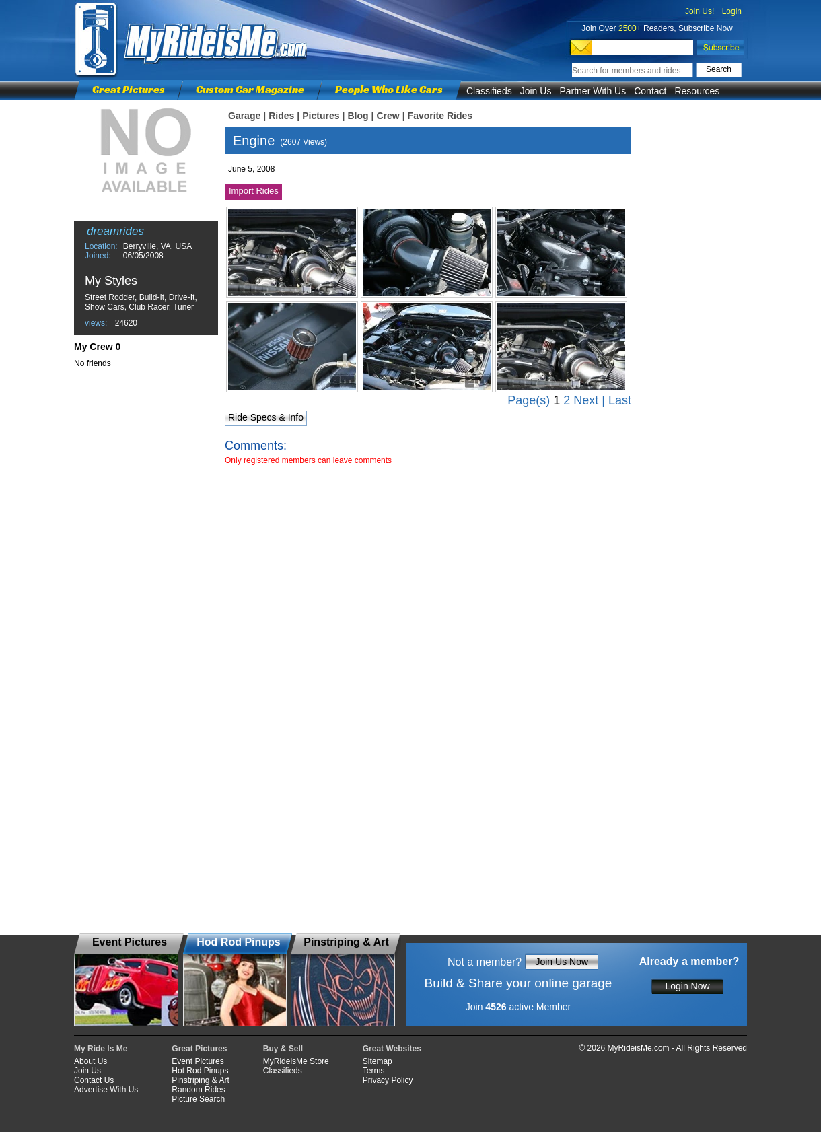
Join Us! (699, 11)
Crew (387, 115)
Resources (696, 90)
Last (619, 400)
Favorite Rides (440, 115)
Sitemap (377, 1061)
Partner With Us (592, 90)
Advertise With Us (106, 1089)
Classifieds (489, 90)
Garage (244, 115)
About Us (90, 1061)
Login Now (687, 986)
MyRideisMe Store (296, 1061)
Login (732, 11)
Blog (357, 115)
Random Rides (198, 1089)
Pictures (320, 115)
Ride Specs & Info (266, 417)
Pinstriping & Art (200, 1080)
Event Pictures (197, 1061)
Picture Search (198, 1099)
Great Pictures (128, 89)
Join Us (536, 90)
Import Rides (254, 191)
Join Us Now (561, 961)
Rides (281, 115)
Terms (374, 1070)
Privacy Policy (388, 1080)
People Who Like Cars (389, 89)
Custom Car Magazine (250, 89)
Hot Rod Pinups (200, 1070)
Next (585, 400)
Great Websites (392, 1048)
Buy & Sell (283, 1048)
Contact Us (94, 1080)
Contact (650, 90)
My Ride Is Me (100, 1048)
